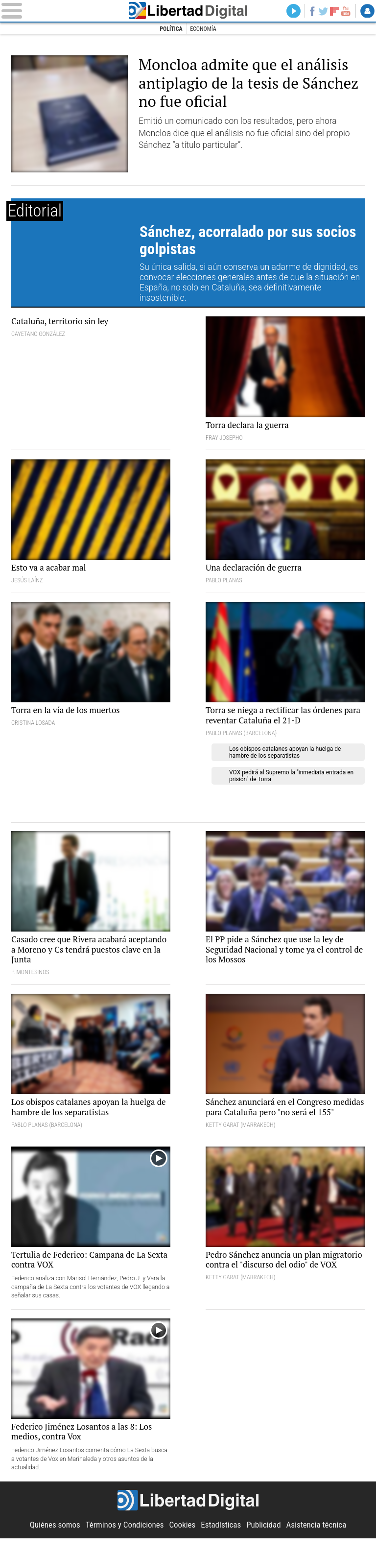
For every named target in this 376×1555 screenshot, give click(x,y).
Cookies (182, 1541)
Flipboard (333, 11)
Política (171, 28)
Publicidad (265, 1541)
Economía (203, 28)
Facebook (310, 11)
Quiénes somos (51, 1541)
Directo (290, 11)
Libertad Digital (188, 11)
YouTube (345, 11)
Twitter (322, 11)
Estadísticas (221, 1541)
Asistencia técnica (320, 1541)
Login (367, 11)
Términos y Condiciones (123, 1541)
